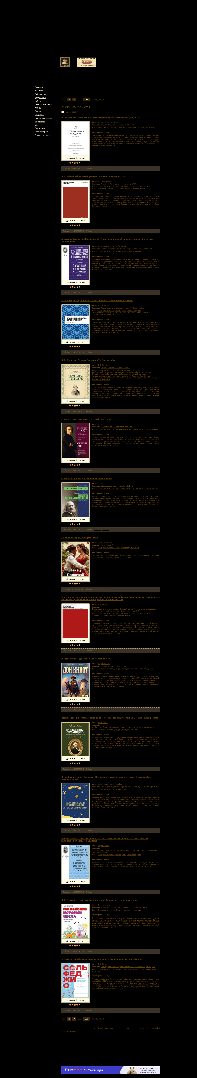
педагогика (126, 312)
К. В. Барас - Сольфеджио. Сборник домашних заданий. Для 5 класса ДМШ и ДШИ (102, 959)
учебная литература (123, 429)
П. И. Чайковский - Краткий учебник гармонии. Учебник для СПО (93, 176)
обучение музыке (118, 378)
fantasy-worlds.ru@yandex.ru (104, 1028)
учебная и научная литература (127, 186)
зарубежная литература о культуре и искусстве (110, 376)
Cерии (38, 111)
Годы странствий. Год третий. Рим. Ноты (117, 427)
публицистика (142, 127)
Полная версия (71, 112)
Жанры (38, 107)
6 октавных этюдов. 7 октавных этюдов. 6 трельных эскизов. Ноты (127, 249)
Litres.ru (129, 1028)
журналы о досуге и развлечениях (122, 127)
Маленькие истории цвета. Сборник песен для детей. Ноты (124, 907)
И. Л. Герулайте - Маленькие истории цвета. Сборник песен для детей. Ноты (99, 900)
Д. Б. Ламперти (103, 365)
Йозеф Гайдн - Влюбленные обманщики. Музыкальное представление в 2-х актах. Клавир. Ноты (109, 718)
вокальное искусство (139, 312)
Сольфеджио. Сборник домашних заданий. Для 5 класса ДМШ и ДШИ (128, 967)
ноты (106, 127)
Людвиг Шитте (103, 846)
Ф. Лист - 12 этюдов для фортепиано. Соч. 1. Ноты (86, 478)
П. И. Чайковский (104, 181)
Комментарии (41, 131)
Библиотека (40, 94)
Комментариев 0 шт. (101, 168)
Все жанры (40, 128)
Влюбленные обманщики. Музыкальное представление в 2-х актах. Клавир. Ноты (123, 727)
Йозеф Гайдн (103, 723)
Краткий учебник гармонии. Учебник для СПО (118, 184)
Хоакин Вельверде (105, 542)
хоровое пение (97, 314)
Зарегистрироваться (87, 65)
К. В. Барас (102, 964)
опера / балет (120, 669)
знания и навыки (138, 188)
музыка (100, 127)
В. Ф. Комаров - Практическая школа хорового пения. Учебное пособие (97, 300)
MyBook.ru (156, 1028)
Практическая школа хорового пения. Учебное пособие (122, 308)
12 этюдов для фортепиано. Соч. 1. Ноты (117, 486)
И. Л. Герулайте (104, 905)
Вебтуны (39, 101)
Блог (37, 125)
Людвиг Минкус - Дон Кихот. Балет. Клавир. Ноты (86, 659)
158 (86, 99)
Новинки (39, 90)
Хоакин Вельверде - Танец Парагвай (79, 537)
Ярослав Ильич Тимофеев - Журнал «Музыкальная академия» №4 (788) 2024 (100, 117)
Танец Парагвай (107, 545)
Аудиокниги (40, 97)
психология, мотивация (130, 548)
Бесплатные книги (43, 104)
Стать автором (142, 1028)
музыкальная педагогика (113, 314)
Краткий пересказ (43, 118)
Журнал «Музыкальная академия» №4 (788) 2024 (120, 125)
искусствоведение (99, 188)
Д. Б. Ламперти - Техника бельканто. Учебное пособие (88, 360)
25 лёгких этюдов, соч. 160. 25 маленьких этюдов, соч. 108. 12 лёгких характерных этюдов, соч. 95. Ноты (125, 851)
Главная (39, 87)
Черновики (40, 121)
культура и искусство (106, 186)
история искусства (99, 374)
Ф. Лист (101, 424)
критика (152, 127)
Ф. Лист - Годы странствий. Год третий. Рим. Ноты (86, 419)
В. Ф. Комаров (103, 305)
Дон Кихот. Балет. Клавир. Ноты (113, 666)
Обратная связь (42, 135)
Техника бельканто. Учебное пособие (115, 367)
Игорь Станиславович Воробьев (110, 784)
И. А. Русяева (103, 604)
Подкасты (39, 114)
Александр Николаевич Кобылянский (112, 246)
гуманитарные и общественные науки (106, 312)
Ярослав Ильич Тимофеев (108, 122)
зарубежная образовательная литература (108, 372)
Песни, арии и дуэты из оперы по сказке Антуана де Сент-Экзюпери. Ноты (129, 787)
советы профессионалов (101, 378)
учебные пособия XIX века (140, 376)
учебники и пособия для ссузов (119, 188)
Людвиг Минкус (104, 664)
